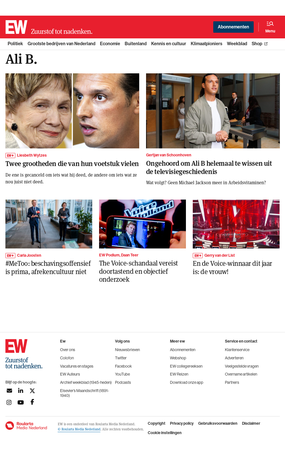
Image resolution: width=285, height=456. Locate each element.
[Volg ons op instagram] (9, 402)
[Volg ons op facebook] (32, 402)
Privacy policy (182, 423)
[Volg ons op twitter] (32, 390)
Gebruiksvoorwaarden (217, 423)
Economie (110, 43)
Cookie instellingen (165, 433)
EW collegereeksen (186, 366)
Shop (257, 43)
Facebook (123, 366)
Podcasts (123, 382)
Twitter (121, 358)
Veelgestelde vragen (242, 366)
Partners (232, 382)
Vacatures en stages (76, 366)
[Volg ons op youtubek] (20, 402)
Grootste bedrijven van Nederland (61, 43)
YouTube (122, 374)
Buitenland (136, 43)
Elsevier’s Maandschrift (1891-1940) (84, 393)
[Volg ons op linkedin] (20, 390)
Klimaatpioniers (206, 43)
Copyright (156, 423)
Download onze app (186, 382)
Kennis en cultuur (168, 43)
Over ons (67, 349)
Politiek (15, 43)
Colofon (67, 358)
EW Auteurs (70, 374)
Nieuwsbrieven (127, 349)
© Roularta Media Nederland (79, 429)
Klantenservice (237, 349)
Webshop (178, 358)
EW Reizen (179, 374)
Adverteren (234, 358)
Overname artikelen (241, 374)
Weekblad (237, 43)
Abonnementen (233, 27)
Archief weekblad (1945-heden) (86, 382)
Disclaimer (251, 423)
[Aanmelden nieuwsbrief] (9, 390)
